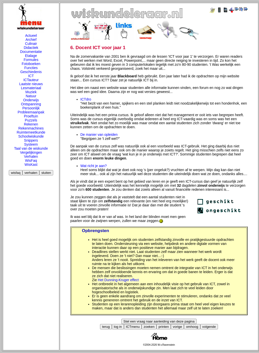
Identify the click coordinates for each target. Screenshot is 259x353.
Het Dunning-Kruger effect (118, 280)
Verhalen (31, 156)
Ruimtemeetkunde (31, 132)
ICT (31, 76)
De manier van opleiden (99, 135)
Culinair (31, 44)
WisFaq (31, 160)
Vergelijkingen (31, 152)
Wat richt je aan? (93, 166)
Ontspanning (31, 104)
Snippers (31, 140)
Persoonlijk (31, 108)
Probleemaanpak (31, 112)
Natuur (31, 96)
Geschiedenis (31, 72)
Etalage (31, 56)
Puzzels (31, 120)
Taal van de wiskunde (31, 148)
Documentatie (31, 52)
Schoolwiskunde (31, 136)
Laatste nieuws (31, 84)
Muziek (31, 92)
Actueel (31, 36)
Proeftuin (31, 116)
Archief (31, 40)
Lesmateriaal (31, 88)
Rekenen (31, 124)
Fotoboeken (31, 64)
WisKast (30, 165)
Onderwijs (31, 100)
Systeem (31, 144)
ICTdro (85, 99)
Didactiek (31, 48)
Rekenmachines (31, 128)
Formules (31, 60)
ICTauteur (31, 80)
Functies (31, 68)
